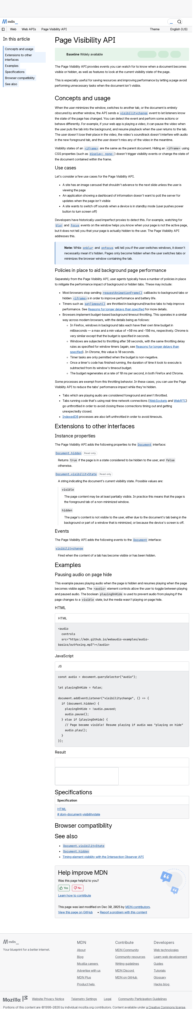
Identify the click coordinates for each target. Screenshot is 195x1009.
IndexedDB (70, 417)
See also (11, 84)
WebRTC (180, 401)
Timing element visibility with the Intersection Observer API (103, 857)
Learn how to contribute (74, 895)
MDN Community (127, 950)
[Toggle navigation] (187, 21)
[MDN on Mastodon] (26, 972)
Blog (80, 957)
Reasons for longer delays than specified (116, 309)
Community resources (130, 957)
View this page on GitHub (75, 912)
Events (62, 531)
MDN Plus (84, 977)
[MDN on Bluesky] (12, 972)
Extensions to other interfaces (18, 57)
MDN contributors (137, 907)
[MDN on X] (19, 972)
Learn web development (170, 957)
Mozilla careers (88, 964)
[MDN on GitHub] (5, 972)
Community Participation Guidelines (142, 999)
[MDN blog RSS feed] (32, 972)
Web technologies (166, 950)
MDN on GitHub (126, 977)
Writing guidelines (127, 964)
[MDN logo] (11, 942)
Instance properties (75, 436)
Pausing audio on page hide (83, 574)
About (81, 950)
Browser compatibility (20, 78)
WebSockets (158, 401)
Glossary (160, 977)
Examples (11, 66)
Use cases (65, 168)
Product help (86, 984)
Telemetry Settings (84, 999)
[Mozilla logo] (15, 999)
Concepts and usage (19, 49)
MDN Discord (125, 970)
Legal (107, 999)
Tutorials (160, 970)
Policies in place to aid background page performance (110, 270)
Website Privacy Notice (48, 999)
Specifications (15, 72)
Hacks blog (162, 984)
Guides (158, 964)
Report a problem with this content (123, 912)
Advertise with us (89, 970)
